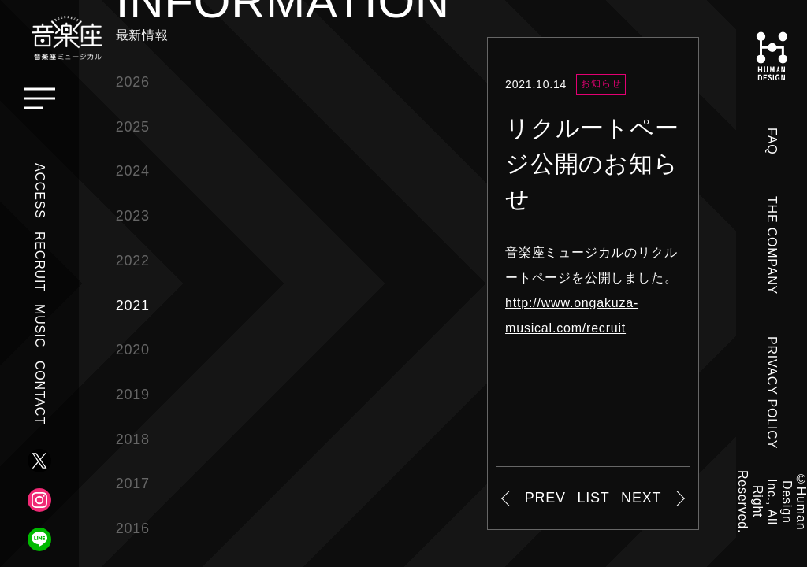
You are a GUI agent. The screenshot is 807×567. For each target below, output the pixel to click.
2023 (133, 216)
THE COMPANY (772, 245)
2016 (133, 528)
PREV (545, 498)
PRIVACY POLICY (772, 392)
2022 (133, 261)
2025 (133, 127)
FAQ (772, 141)
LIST (593, 498)
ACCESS (39, 191)
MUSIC (39, 326)
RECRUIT (39, 262)
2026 (133, 82)
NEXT (641, 498)
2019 (133, 394)
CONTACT (39, 393)
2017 (133, 483)
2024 (133, 171)
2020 (133, 350)
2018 (133, 439)
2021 (133, 305)
